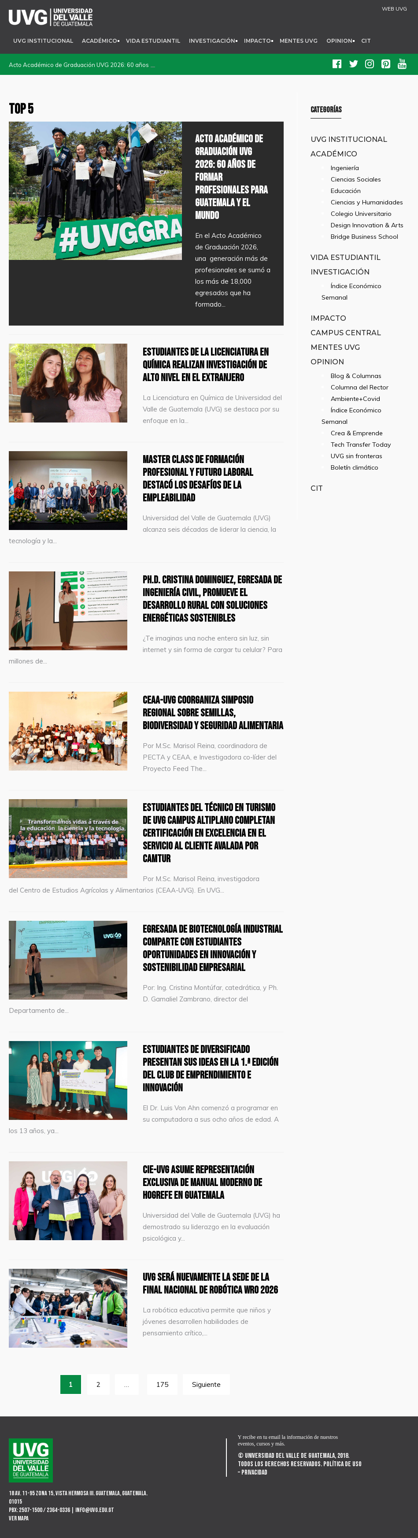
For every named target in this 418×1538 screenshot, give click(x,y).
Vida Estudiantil (153, 40)
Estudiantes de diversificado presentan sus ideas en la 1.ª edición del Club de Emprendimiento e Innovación (210, 1068)
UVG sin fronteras (356, 456)
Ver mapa (19, 1518)
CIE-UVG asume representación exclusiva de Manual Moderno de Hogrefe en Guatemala (202, 1183)
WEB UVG (394, 9)
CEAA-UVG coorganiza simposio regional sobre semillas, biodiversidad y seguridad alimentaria (213, 713)
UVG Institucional (43, 40)
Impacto (257, 40)
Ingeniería (345, 168)
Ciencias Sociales (356, 179)
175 (162, 1384)
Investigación (212, 40)
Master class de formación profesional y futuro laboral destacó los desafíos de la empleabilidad (198, 478)
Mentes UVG (299, 40)
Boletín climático (354, 467)
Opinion (339, 40)
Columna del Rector (359, 387)
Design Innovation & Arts (367, 225)
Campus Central (346, 333)
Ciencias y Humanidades (367, 202)
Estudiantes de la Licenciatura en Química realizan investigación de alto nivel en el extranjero (206, 365)
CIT (366, 40)
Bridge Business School (364, 237)
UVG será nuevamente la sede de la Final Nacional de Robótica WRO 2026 (210, 1284)
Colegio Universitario (361, 214)
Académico (99, 40)
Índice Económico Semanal (351, 291)
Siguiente (206, 1384)
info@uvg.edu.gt (94, 1510)
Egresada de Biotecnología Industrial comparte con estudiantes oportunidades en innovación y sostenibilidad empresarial (213, 948)
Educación (346, 191)
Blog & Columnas (356, 376)
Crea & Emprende (357, 433)
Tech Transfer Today (361, 444)
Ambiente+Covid (355, 399)
